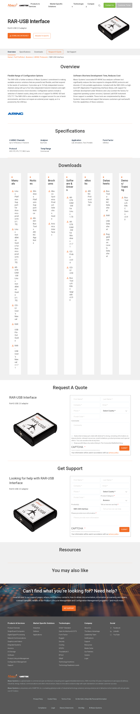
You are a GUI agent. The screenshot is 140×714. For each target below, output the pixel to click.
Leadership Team (90, 635)
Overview (12, 52)
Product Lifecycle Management (18, 658)
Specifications (24, 52)
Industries (36, 628)
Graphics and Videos (15, 641)
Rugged (61, 638)
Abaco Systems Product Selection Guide (53, 205)
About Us (87, 628)
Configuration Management (17, 662)
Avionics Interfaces (53, 229)
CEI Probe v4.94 (71, 257)
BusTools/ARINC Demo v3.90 (126, 208)
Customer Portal (124, 5)
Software (11, 655)
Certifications (89, 638)
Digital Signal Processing (16, 635)
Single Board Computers (16, 631)
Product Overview (14, 628)
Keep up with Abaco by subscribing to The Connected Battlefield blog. (98, 443)
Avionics (29, 57)
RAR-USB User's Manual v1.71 (17, 356)
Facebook (116, 628)
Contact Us (109, 5)
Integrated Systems (14, 645)
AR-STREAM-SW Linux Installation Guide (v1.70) (17, 284)
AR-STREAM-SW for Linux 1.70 (71, 207)
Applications (37, 635)
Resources (88, 645)
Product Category (107, 496)
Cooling (61, 645)
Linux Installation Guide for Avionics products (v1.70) (17, 245)
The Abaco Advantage (92, 631)
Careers (87, 655)
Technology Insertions (66, 662)
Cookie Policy (52, 699)
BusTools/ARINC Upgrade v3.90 (71, 289)
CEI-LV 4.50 (71, 270)
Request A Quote (54, 52)
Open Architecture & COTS (68, 631)
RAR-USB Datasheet (108, 222)
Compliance (42, 708)
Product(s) (75, 504)
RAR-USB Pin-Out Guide (17, 332)
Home (10, 57)
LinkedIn (116, 631)
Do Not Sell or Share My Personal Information (91, 699)
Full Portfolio (19, 57)
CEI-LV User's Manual (17, 312)
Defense (36, 631)
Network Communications (17, 638)
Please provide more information (83, 513)
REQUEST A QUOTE (42, 36)
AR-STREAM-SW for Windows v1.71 (71, 234)
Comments (75, 421)
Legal (53, 708)
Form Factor (63, 635)
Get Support (71, 52)
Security (61, 641)
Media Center (88, 648)
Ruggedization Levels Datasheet (108, 245)
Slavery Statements (67, 708)
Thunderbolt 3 (63, 652)
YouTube (116, 635)
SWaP (61, 658)
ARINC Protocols (40, 57)
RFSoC (61, 655)
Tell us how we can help (109, 504)
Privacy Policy (38, 699)
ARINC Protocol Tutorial (90, 198)
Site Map (81, 708)
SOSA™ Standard (65, 628)
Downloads (38, 52)
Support (10, 665)
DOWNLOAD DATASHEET (20, 36)
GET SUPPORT (69, 608)
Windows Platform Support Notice (35, 202)
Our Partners (88, 652)
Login (86, 658)
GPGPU (61, 648)
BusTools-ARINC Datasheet (108, 201)
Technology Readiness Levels (69, 665)
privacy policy (113, 453)
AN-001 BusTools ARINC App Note (35, 230)
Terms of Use (66, 699)
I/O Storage (12, 652)
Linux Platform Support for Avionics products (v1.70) (17, 207)
